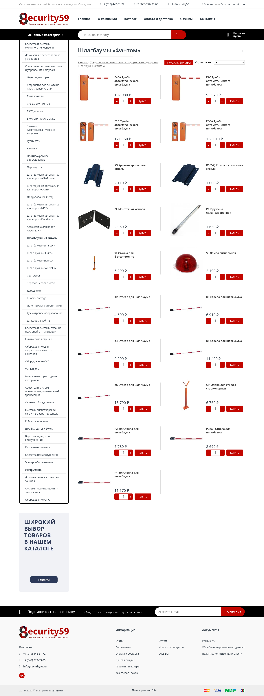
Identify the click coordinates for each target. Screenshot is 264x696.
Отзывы (186, 19)
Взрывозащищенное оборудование (38, 437)
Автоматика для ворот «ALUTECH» (41, 228)
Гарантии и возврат (128, 666)
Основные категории (44, 35)
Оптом (163, 641)
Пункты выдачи (125, 660)
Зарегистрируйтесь (233, 4)
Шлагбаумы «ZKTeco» (40, 260)
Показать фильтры (179, 62)
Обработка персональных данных (223, 647)
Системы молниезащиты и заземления (41, 490)
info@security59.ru (181, 4)
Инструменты (33, 470)
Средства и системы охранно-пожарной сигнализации (43, 329)
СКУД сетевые (35, 111)
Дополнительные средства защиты (42, 479)
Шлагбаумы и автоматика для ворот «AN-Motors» (43, 176)
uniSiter (153, 690)
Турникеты (34, 141)
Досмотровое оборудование (45, 313)
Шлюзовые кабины (39, 320)
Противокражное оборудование (38, 157)
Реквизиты (208, 641)
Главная (84, 19)
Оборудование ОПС (37, 499)
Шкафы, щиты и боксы (39, 428)
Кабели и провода (36, 421)
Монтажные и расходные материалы (41, 378)
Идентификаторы (38, 77)
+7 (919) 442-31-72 (113, 4)
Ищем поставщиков (171, 647)
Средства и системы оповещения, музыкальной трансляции (42, 391)
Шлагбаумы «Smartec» (41, 245)
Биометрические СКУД (41, 118)
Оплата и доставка (158, 19)
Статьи (120, 641)
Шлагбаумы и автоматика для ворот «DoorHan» (43, 217)
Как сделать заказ (127, 673)
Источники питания (37, 447)
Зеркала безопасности (41, 283)
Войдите (209, 4)
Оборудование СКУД (40, 197)
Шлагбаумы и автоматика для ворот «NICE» (43, 206)
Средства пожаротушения (41, 454)
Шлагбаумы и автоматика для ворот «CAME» (43, 187)
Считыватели (35, 96)
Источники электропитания (44, 305)
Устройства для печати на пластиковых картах (43, 86)
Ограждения (35, 167)
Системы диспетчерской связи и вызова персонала (41, 411)
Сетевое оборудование (39, 402)
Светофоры (34, 275)
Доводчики (34, 290)
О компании (107, 19)
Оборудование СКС (37, 361)
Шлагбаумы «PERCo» (40, 253)
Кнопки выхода (36, 298)
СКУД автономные (38, 103)
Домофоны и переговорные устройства (42, 56)
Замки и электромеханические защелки (41, 129)
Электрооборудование (39, 462)
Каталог (130, 19)
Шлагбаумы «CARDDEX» (41, 268)
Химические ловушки (38, 339)
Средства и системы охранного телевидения (40, 45)
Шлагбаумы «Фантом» (42, 238)
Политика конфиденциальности (222, 653)
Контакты (207, 19)
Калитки (32, 148)
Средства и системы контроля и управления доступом (44, 68)
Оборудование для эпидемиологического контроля (39, 350)
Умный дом (32, 369)
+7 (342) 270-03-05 (147, 4)
